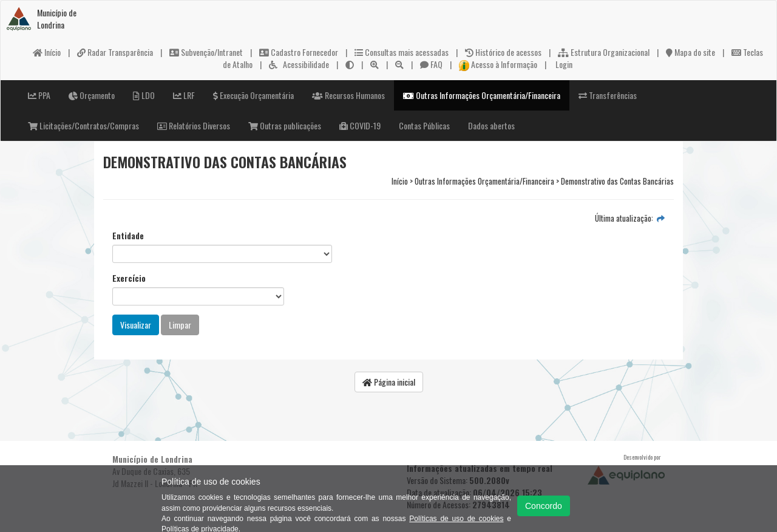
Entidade (128, 236)
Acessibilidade (299, 64)
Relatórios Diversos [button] (193, 125)
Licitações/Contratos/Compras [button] (83, 125)
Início (47, 52)
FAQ (431, 64)
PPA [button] (39, 95)
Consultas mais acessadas (402, 52)
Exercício (129, 278)
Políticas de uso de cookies (456, 518)
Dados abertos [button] (491, 125)
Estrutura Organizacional (604, 52)
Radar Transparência (115, 52)
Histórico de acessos (503, 52)
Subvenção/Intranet (206, 52)
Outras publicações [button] (284, 125)
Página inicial (388, 381)
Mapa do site (690, 52)
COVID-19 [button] (360, 125)
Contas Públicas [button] (424, 125)
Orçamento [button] (92, 95)
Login (563, 64)
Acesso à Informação (498, 64)
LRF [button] (184, 95)
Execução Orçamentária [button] (253, 95)
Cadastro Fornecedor (298, 52)
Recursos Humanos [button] (348, 95)
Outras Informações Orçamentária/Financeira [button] (481, 95)
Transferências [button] (608, 95)
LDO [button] (144, 95)
